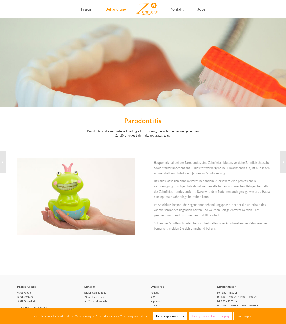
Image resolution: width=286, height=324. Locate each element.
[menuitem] (86, 9)
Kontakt (155, 292)
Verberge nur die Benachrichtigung (210, 316)
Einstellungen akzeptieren (170, 316)
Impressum (156, 301)
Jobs (153, 297)
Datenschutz (157, 305)
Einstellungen (243, 316)
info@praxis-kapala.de (95, 301)
